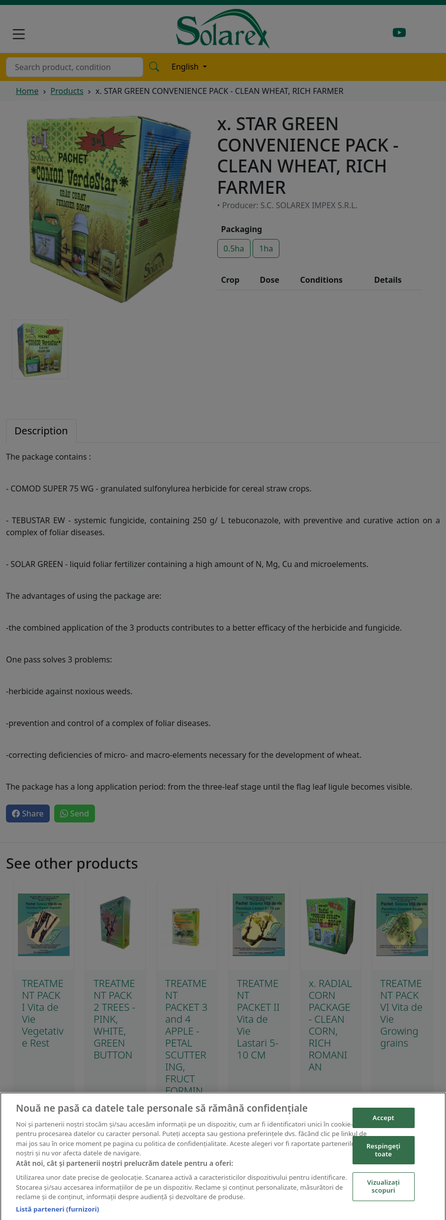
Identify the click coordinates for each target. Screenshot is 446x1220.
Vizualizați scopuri (383, 1190)
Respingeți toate (383, 1154)
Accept (383, 1121)
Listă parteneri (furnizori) (57, 1213)
